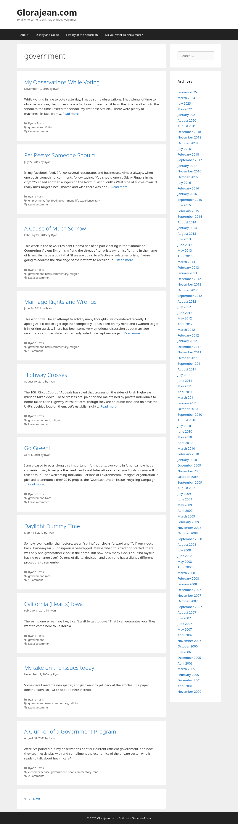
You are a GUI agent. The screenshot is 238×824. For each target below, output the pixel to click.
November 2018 (189, 137)
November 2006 (189, 641)
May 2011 (185, 386)
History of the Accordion (82, 35)
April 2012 (185, 324)
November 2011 (189, 352)
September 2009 (190, 482)
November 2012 (189, 284)
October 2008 (188, 533)
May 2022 (185, 109)
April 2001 (185, 686)
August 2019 (187, 126)
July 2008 (184, 550)
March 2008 (186, 573)
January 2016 (187, 194)
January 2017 (187, 166)
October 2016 (188, 177)
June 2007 (185, 624)
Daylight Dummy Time (52, 526)
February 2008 (188, 578)
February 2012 (188, 335)
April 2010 (185, 443)
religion (74, 274)
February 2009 (188, 522)
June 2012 (185, 313)
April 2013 (185, 256)
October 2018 (188, 143)
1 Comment (35, 351)
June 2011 (185, 380)
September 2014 (190, 216)
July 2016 (184, 182)
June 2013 (185, 245)
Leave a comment (39, 131)
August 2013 (187, 233)
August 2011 (187, 369)
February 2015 (188, 211)
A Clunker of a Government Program (70, 731)
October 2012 (188, 290)
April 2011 (185, 392)
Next (38, 799)
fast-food (51, 200)
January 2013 (187, 273)
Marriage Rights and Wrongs (60, 301)
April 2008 (185, 567)
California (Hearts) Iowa (53, 604)
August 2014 (187, 222)
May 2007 (185, 629)
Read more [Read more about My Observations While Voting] (70, 113)
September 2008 (190, 539)
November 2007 (189, 595)
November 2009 (189, 471)
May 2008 (185, 561)
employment (36, 200)
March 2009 (186, 516)
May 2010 (185, 437)
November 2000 (189, 691)
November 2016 (189, 171)
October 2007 (188, 601)
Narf (48, 498)
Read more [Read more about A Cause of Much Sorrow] (125, 260)
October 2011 (188, 358)
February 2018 (188, 154)
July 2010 (184, 426)
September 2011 (190, 363)
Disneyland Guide (47, 35)
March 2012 (186, 329)
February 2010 (188, 454)
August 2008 (187, 544)
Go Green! (37, 448)
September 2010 (190, 414)
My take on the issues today (59, 667)
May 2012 (185, 318)
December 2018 (189, 132)
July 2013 (184, 239)
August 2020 (187, 120)
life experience (84, 200)
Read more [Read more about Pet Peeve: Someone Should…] (119, 187)
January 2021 (187, 115)
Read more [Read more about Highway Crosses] (108, 406)
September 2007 (190, 607)
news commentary (56, 274)
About (24, 35)
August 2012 (187, 301)
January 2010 (187, 460)
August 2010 (187, 420)
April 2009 (185, 510)
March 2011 (186, 397)
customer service (39, 772)
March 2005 (186, 669)
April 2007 (185, 635)
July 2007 (184, 618)
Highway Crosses (45, 375)
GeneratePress (141, 818)
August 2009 (187, 488)
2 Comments (36, 776)
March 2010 (186, 448)
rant (97, 200)
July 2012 (184, 307)
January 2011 (187, 403)
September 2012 (190, 296)
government (36, 127)
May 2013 (185, 250)
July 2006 (184, 652)
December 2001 (189, 680)
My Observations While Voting (62, 82)
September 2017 (190, 160)
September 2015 (190, 199)
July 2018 (184, 148)
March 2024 (186, 98)
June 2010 (185, 431)
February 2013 (188, 267)
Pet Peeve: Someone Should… (61, 155)
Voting (49, 127)
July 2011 (184, 375)
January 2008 (187, 584)
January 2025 (187, 92)
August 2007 (187, 612)
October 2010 (188, 409)
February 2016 (188, 188)
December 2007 (189, 590)
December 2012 (189, 279)
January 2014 (187, 228)
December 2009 (189, 465)
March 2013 (186, 262)
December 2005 (189, 657)
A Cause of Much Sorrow (55, 228)
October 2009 (188, 476)
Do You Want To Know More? (124, 35)
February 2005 (188, 675)
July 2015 (184, 205)
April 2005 (185, 663)
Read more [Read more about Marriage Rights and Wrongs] (132, 333)
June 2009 (185, 499)
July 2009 (184, 494)
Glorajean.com (47, 12)
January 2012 (187, 341)
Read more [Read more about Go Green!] (36, 484)
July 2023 (184, 103)
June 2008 (185, 556)
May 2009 (185, 505)
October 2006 (188, 646)
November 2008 (189, 527)
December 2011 (189, 347)
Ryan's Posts (36, 123)
